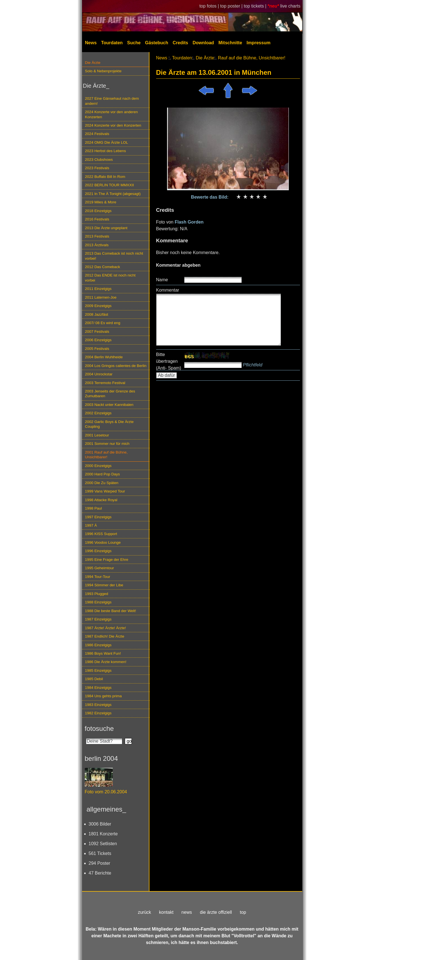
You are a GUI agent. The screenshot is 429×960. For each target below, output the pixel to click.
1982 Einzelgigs (98, 713)
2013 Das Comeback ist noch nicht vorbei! (114, 255)
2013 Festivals (97, 236)
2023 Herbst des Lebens (105, 151)
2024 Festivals (97, 134)
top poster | (232, 6)
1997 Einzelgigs (98, 517)
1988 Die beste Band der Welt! (110, 611)
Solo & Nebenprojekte (103, 71)
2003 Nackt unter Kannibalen (109, 405)
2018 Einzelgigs (98, 211)
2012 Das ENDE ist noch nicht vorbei (110, 277)
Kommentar (167, 290)
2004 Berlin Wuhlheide (104, 357)
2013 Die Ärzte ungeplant (106, 228)
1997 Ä (91, 525)
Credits (180, 42)
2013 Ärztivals (97, 245)
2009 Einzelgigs (98, 306)
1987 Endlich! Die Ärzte (104, 636)
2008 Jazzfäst (96, 314)
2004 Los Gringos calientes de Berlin (116, 366)
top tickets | (256, 6)
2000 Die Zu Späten (102, 483)
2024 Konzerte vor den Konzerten (113, 125)
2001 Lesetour (97, 435)
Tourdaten (112, 42)
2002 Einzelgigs (98, 413)
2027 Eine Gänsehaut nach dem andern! (112, 100)
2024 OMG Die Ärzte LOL (106, 142)
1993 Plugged (96, 594)
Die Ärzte (92, 63)
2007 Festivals (97, 331)
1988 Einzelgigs (98, 602)
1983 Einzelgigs (98, 705)
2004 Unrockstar (99, 374)
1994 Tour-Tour (97, 577)
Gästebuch (156, 42)
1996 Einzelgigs (98, 551)
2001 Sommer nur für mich (107, 443)
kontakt (166, 912)
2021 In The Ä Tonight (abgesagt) (113, 194)
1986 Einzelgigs (98, 645)
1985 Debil (94, 679)
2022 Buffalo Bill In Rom (105, 177)
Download (203, 42)
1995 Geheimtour (99, 568)
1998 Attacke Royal (101, 500)
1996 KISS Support (101, 534)
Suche (133, 42)
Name (162, 279)
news (186, 912)
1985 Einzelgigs (98, 670)
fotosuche (99, 728)
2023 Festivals (97, 168)
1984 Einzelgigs (98, 687)
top (243, 912)
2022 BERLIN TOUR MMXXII (109, 185)
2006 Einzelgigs (98, 340)
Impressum (258, 42)
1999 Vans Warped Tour (105, 491)
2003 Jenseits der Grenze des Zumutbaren (110, 393)
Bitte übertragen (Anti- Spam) (168, 361)
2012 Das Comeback (102, 267)
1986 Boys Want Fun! (103, 653)
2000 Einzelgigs (98, 466)
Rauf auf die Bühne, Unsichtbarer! (251, 57)
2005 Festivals (97, 349)
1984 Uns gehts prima (103, 696)
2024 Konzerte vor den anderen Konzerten (111, 114)
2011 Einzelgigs (98, 289)
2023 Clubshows (99, 159)
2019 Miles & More (100, 202)
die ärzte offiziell (216, 912)
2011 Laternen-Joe (101, 297)
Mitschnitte (230, 42)
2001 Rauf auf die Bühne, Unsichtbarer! (106, 454)
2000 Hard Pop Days (102, 474)
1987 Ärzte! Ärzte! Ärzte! (105, 628)
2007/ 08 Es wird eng (102, 323)
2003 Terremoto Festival (105, 383)
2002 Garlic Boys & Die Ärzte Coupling (109, 424)
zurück (144, 912)
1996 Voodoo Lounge (103, 542)
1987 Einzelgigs (98, 619)
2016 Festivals (97, 219)
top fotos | (209, 6)
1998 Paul (93, 508)
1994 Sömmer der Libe (104, 585)
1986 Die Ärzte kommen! (105, 662)
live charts (290, 6)
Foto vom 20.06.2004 (106, 791)
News (91, 42)
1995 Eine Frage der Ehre (106, 559)
